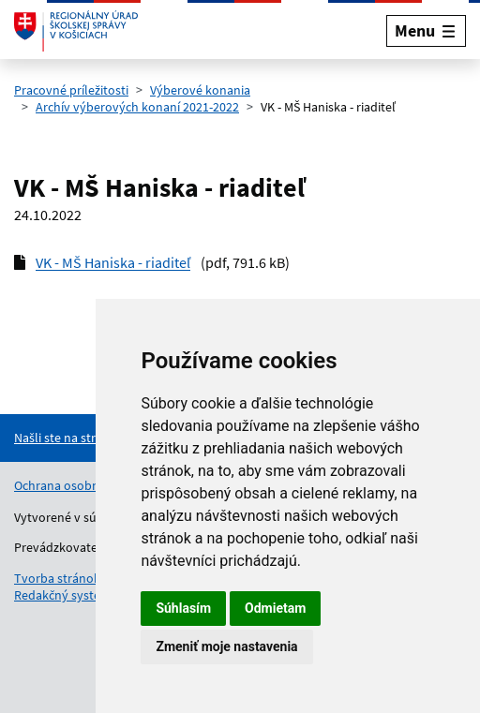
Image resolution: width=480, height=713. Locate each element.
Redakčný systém (63, 595)
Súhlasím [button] (183, 608)
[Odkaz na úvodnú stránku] (76, 31)
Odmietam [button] (275, 608)
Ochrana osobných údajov (87, 485)
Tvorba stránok (57, 578)
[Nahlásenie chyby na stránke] (90, 437)
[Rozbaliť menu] (426, 30)
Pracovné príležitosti (71, 90)
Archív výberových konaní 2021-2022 (137, 106)
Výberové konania (200, 90)
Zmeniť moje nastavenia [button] (226, 646)
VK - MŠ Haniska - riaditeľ (113, 262)
